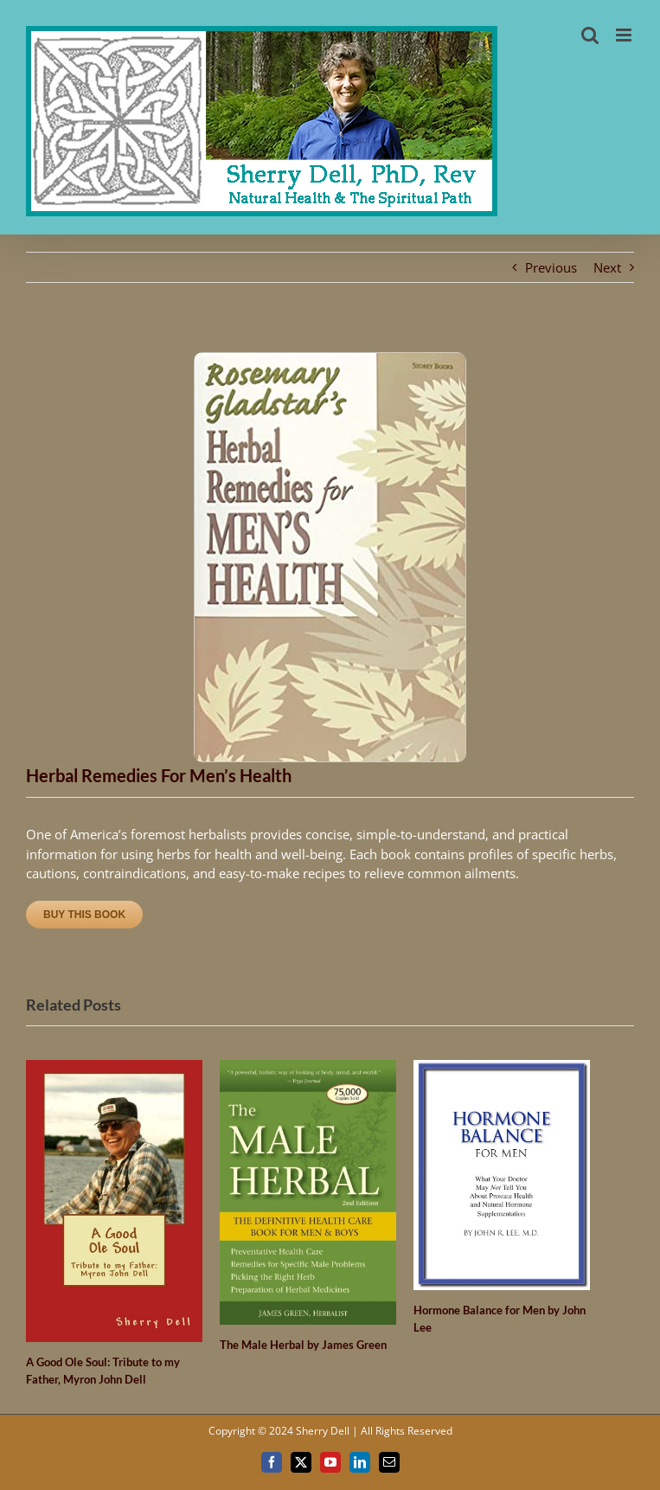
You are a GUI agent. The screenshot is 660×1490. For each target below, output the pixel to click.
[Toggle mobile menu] (625, 35)
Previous (551, 267)
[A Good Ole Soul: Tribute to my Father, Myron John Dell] (114, 1068)
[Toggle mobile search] (590, 35)
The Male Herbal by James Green (303, 1345)
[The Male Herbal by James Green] (308, 1068)
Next (607, 267)
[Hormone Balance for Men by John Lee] (501, 1068)
